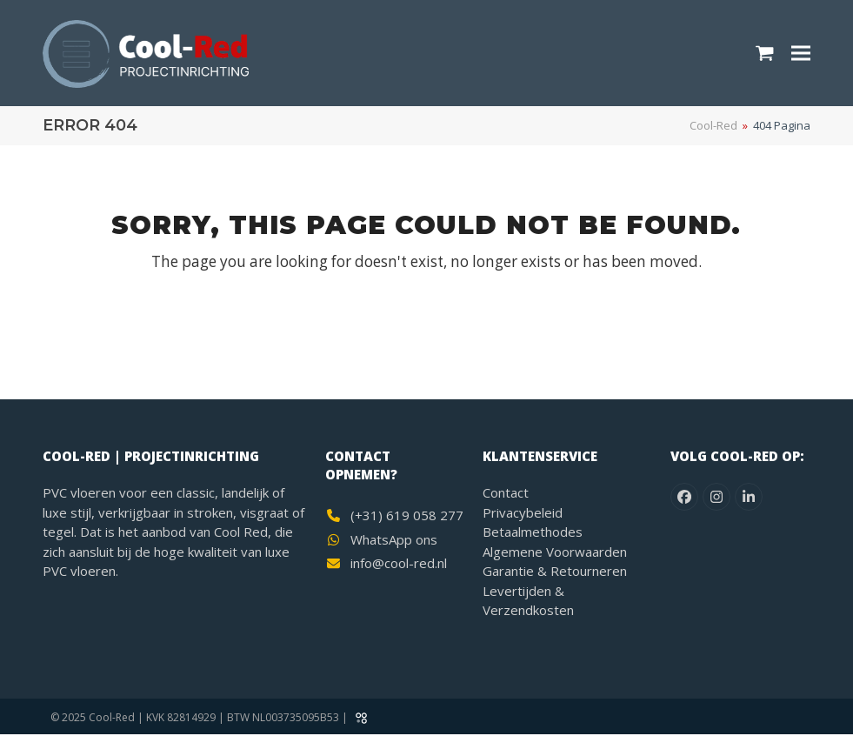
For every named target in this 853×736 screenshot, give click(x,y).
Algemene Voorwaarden (555, 552)
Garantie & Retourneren (555, 572)
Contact (506, 494)
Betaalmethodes (533, 533)
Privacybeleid (523, 513)
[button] (765, 53)
